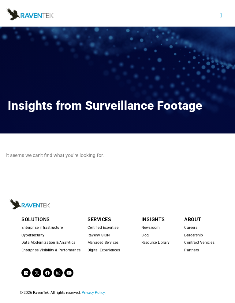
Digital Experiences (104, 250)
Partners (191, 250)
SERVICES (99, 219)
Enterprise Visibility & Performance (50, 250)
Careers (190, 227)
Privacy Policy (93, 292)
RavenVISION (99, 235)
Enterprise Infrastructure (42, 227)
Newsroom (150, 227)
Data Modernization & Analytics (48, 242)
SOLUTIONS (35, 219)
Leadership (193, 235)
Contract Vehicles (199, 242)
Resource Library (155, 242)
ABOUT (192, 219)
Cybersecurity (33, 235)
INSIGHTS (153, 219)
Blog (145, 235)
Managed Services (103, 242)
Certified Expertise (103, 227)
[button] (220, 15)
